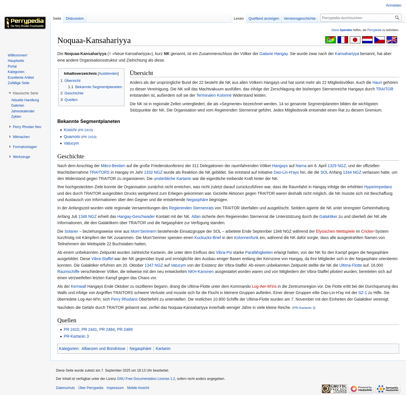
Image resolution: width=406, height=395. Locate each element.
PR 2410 (85, 130)
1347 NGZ (154, 265)
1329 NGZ (337, 165)
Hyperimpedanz (378, 187)
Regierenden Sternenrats (191, 208)
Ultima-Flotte (350, 265)
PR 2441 (89, 329)
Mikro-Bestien (113, 165)
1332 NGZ (153, 172)
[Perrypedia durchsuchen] (360, 18)
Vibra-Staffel (102, 258)
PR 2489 (124, 329)
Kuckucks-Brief (207, 237)
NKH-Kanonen (201, 271)
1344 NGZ (352, 172)
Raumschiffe (68, 271)
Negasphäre (197, 199)
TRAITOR (384, 89)
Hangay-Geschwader (136, 216)
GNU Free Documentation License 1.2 (146, 379)
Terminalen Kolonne (214, 95)
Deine (342, 30)
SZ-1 (362, 292)
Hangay (281, 53)
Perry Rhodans (124, 299)
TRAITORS (100, 172)
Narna (301, 165)
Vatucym (71, 143)
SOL (324, 172)
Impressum (115, 388)
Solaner (71, 231)
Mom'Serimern (144, 231)
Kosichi (70, 129)
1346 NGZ (87, 216)
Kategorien (68, 348)
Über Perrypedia (90, 388)
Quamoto (72, 136)
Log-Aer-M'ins (264, 286)
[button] (25, 93)
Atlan (196, 216)
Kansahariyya (347, 53)
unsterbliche (164, 178)
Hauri (377, 82)
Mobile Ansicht (138, 388)
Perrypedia (374, 30)
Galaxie (266, 53)
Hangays (280, 165)
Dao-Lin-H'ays (286, 172)
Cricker (367, 231)
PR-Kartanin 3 (303, 307)
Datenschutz (65, 388)
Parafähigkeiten (259, 252)
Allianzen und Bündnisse (103, 348)
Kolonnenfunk (246, 237)
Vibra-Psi (224, 252)
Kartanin (183, 178)
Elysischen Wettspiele (335, 231)
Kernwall (78, 286)
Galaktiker (328, 216)
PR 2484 (107, 329)
